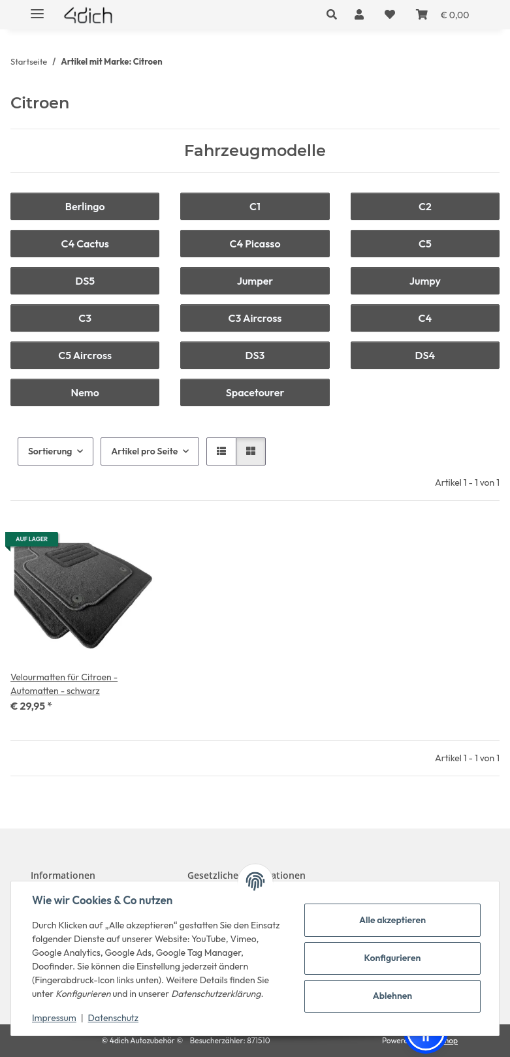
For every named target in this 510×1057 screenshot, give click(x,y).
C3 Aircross (255, 317)
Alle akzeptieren (392, 920)
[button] (335, 14)
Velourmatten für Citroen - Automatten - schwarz (64, 684)
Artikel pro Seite (144, 451)
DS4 (425, 355)
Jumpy (425, 280)
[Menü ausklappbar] (37, 8)
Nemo (85, 392)
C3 (84, 317)
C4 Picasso (254, 243)
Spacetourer (255, 392)
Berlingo (85, 206)
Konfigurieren (392, 958)
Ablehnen (392, 996)
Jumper (255, 280)
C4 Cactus (84, 243)
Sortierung (50, 451)
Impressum (54, 1018)
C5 (425, 243)
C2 (425, 206)
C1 (255, 206)
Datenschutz (113, 1018)
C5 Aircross (85, 355)
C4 (425, 317)
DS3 (255, 355)
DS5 (85, 280)
